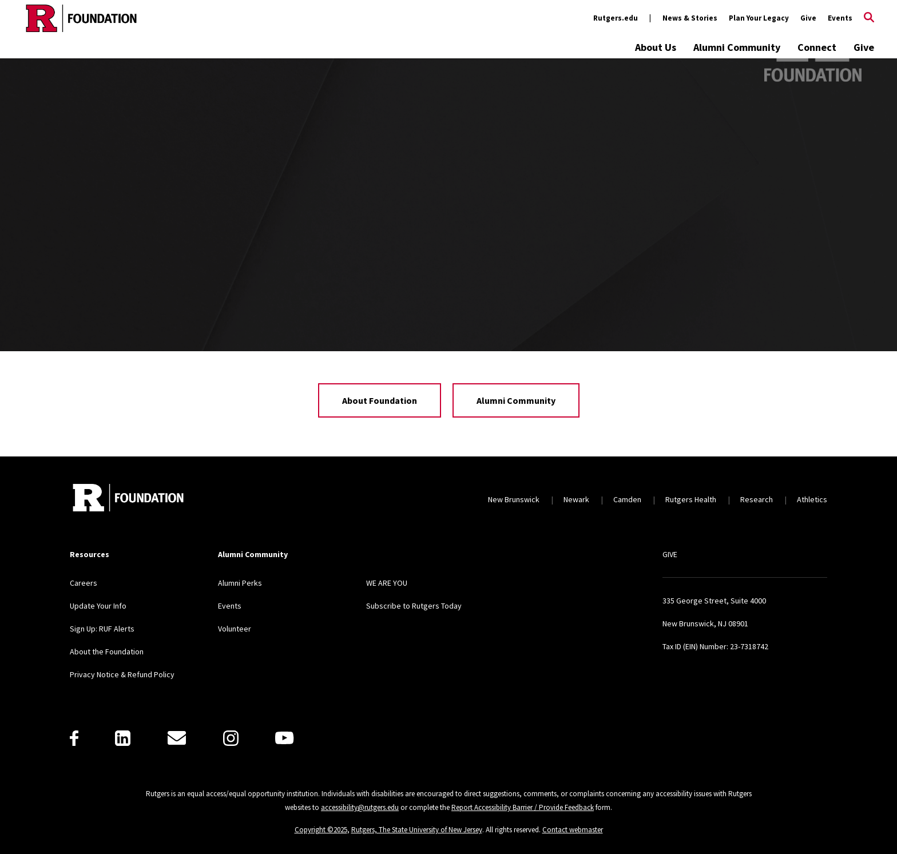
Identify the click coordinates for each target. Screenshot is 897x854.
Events (840, 18)
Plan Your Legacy (759, 18)
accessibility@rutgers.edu (360, 807)
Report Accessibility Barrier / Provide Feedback (522, 807)
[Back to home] (128, 499)
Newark (576, 499)
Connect (816, 47)
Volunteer (234, 628)
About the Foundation (107, 651)
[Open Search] (869, 18)
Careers (83, 583)
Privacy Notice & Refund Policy (122, 674)
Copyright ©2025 (321, 830)
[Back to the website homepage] (81, 18)
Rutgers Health (690, 499)
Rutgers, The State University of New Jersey (416, 830)
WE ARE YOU (386, 583)
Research (756, 499)
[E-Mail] (177, 738)
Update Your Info (98, 606)
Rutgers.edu (615, 18)
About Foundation (379, 400)
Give (808, 18)
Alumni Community (736, 47)
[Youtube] (284, 738)
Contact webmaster (572, 830)
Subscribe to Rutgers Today (414, 606)
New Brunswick (513, 499)
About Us (655, 47)
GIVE (669, 554)
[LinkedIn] (122, 738)
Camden (627, 499)
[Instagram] (231, 738)
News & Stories (689, 18)
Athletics (812, 499)
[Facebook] (74, 738)
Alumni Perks (240, 583)
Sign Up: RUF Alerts (102, 628)
